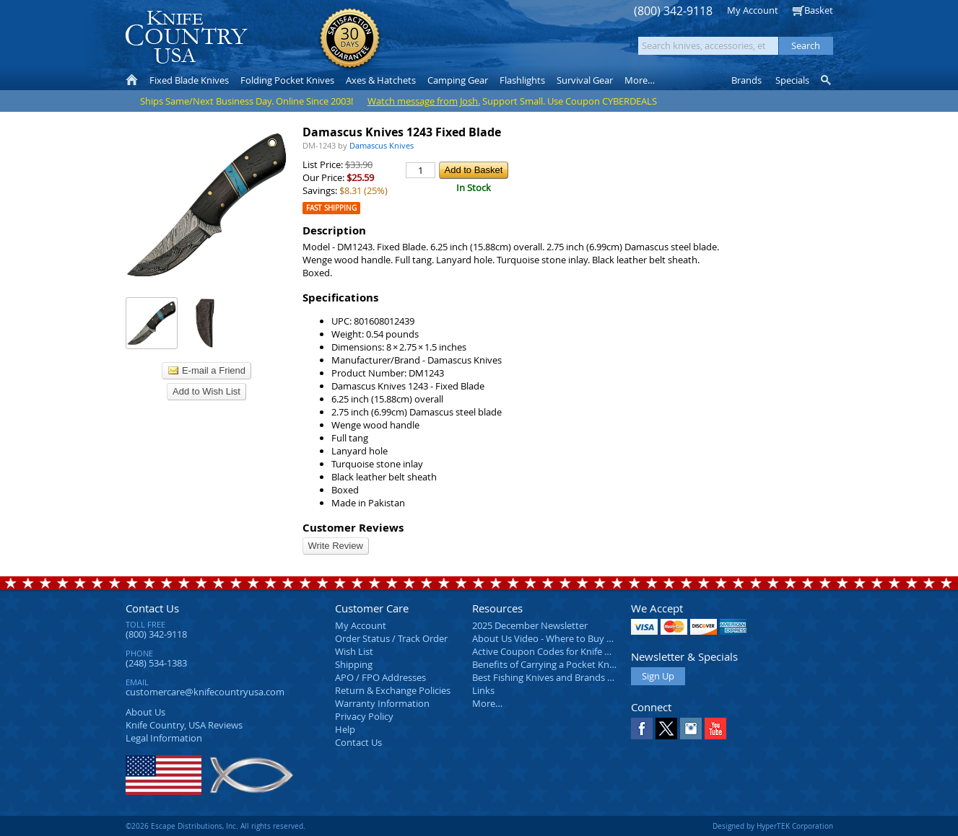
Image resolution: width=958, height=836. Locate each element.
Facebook (642, 728)
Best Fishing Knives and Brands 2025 (549, 677)
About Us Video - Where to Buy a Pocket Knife (569, 638)
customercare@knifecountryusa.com (205, 691)
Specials (792, 80)
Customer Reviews (353, 527)
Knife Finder (827, 80)
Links (483, 690)
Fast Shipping (331, 208)
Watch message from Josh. (423, 100)
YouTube (715, 728)
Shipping (354, 664)
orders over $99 (430, 43)
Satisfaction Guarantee (350, 39)
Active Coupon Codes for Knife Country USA (565, 651)
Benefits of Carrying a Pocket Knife (545, 664)
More (639, 80)
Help (345, 729)
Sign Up (658, 675)
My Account (752, 10)
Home (132, 80)
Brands (746, 80)
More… (487, 703)
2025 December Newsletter (530, 625)
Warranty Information (382, 703)
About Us (145, 711)
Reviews (184, 724)
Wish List (354, 651)
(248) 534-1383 (156, 662)
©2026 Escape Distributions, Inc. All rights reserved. (215, 826)
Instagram (691, 728)
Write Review (335, 545)
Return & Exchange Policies (392, 690)
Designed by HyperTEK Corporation (773, 826)
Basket (818, 10)
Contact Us (152, 608)
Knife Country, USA (186, 37)
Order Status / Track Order (391, 638)
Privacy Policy (364, 716)
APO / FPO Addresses (380, 677)
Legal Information (164, 737)
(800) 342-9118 (673, 11)
